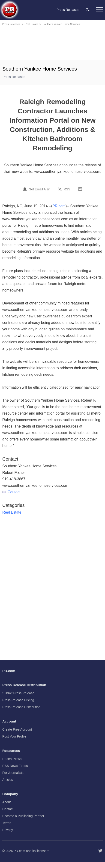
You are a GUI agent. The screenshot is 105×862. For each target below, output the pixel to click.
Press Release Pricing (18, 700)
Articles (7, 779)
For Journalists (13, 773)
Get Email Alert (39, 189)
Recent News (11, 759)
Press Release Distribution (21, 707)
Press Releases (11, 24)
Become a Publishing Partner (23, 816)
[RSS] (61, 189)
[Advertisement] (52, 43)
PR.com (59, 206)
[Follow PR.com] (100, 850)
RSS (67, 189)
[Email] (80, 189)
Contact (11, 492)
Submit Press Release (18, 693)
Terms (6, 823)
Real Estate (31, 24)
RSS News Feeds (15, 766)
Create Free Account (17, 729)
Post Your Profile (14, 736)
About (6, 802)
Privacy (7, 830)
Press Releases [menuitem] (68, 10)
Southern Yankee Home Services (61, 24)
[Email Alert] (26, 189)
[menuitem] (88, 10)
